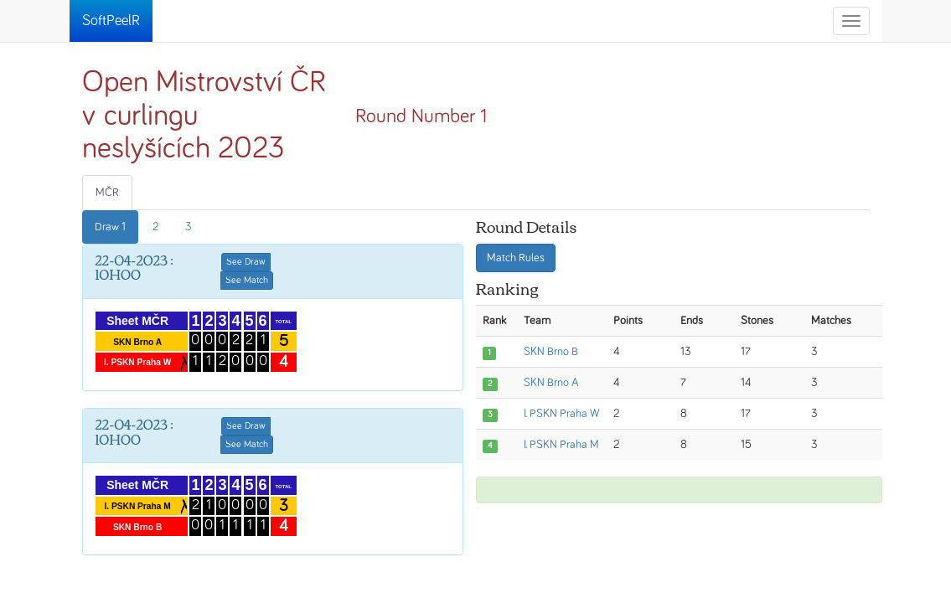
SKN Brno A (551, 383)
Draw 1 (110, 227)
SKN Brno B (551, 352)
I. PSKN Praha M (561, 445)
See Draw (246, 262)
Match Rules (516, 258)
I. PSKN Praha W (561, 414)
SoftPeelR (111, 20)
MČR (107, 192)
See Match (246, 281)
